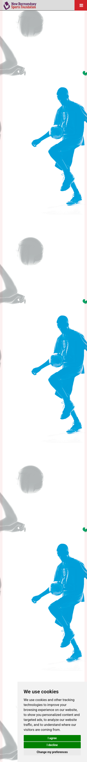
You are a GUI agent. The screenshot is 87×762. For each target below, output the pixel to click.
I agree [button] (52, 738)
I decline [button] (52, 745)
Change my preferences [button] (52, 752)
